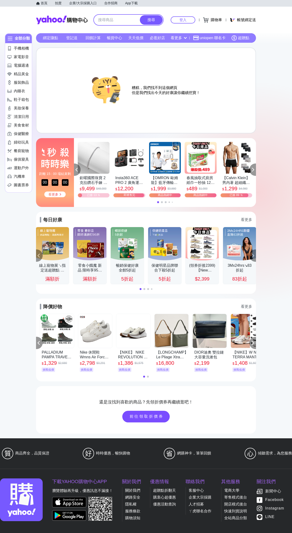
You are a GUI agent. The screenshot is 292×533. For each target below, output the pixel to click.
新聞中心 (273, 491)
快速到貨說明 (235, 511)
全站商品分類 (235, 518)
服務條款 (132, 511)
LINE (270, 517)
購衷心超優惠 (164, 497)
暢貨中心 (114, 38)
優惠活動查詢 (164, 504)
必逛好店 (157, 38)
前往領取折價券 (147, 416)
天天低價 (135, 38)
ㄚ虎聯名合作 (200, 511)
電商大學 (231, 490)
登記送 (72, 38)
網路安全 (132, 497)
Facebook (274, 500)
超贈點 (240, 38)
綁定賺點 (50, 38)
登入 (183, 20)
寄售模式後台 (235, 497)
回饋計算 (93, 38)
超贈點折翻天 (164, 490)
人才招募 (196, 504)
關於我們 (132, 490)
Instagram (274, 508)
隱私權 (131, 504)
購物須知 (132, 518)
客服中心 (196, 490)
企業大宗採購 (200, 497)
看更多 (179, 38)
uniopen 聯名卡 (209, 38)
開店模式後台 (235, 504)
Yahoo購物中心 (62, 20)
